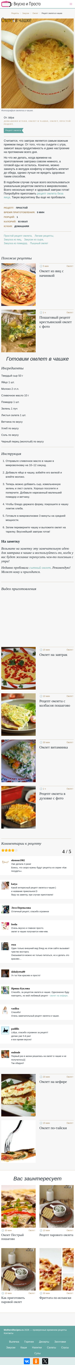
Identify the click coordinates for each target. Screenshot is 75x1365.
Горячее (29, 1341)
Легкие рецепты (44, 235)
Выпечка (14, 1341)
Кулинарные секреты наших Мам (21, 4)
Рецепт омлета (13, 130)
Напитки (37, 1347)
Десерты (44, 1341)
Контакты (8, 1333)
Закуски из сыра (33, 239)
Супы (37, 1353)
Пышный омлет (39, 243)
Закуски (10, 1347)
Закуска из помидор (15, 243)
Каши (24, 1347)
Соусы (65, 1347)
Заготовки (60, 1341)
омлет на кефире (59, 995)
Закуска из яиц (12, 239)
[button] (71, 4)
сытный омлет (40, 568)
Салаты (51, 1347)
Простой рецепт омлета (18, 235)
